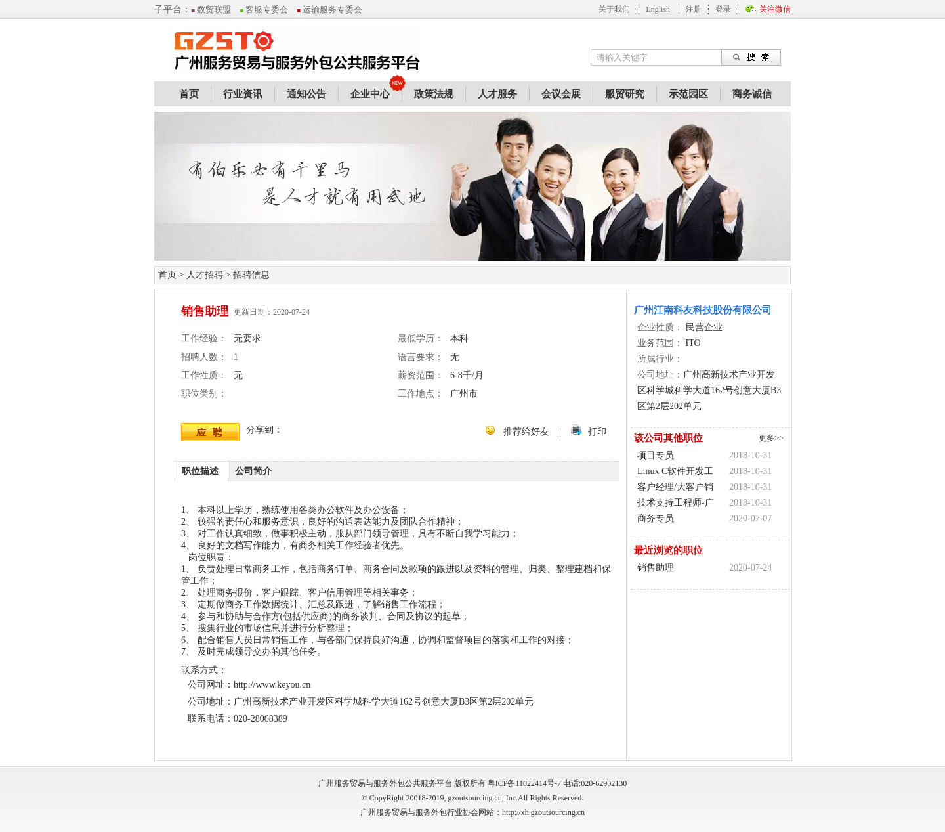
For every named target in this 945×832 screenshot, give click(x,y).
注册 (694, 9)
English (658, 9)
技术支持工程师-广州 (675, 504)
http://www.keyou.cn (272, 685)
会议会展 (561, 94)
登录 (723, 9)
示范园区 (688, 94)
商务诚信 (752, 94)
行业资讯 (242, 94)
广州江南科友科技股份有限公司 (703, 310)
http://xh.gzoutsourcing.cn (543, 812)
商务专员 (655, 518)
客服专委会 (264, 9)
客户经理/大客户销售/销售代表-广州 (675, 488)
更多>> (771, 438)
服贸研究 (624, 94)
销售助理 (655, 568)
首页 (189, 94)
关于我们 (614, 9)
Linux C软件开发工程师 (675, 472)
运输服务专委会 (329, 9)
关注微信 (775, 9)
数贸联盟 (211, 9)
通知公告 (306, 94)
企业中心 (370, 94)
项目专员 (655, 455)
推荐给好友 (526, 432)
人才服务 (497, 94)
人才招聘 (204, 275)
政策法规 (433, 94)
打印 (597, 432)
